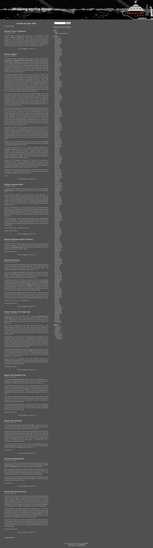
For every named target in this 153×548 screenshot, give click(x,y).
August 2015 (57, 178)
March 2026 (57, 37)
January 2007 (58, 307)
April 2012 (57, 226)
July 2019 (57, 118)
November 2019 (58, 113)
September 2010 (58, 249)
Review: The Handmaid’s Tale (15, 375)
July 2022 (57, 76)
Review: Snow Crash (11, 260)
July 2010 (57, 252)
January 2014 (58, 199)
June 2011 (57, 238)
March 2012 (57, 227)
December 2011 (58, 232)
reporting (19, 37)
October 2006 (58, 311)
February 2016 (58, 170)
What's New (57, 334)
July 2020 (57, 102)
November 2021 (58, 83)
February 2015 (58, 182)
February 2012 (58, 229)
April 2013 (57, 210)
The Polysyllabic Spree (16, 247)
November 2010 (58, 247)
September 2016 (58, 162)
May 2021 (57, 91)
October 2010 (58, 248)
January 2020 (58, 110)
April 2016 (57, 167)
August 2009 (57, 264)
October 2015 (58, 175)
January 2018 (58, 140)
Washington (14, 466)
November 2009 (58, 260)
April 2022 (57, 78)
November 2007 (58, 293)
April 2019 (57, 121)
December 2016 (58, 158)
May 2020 (57, 104)
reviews (25, 179)
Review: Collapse (10, 54)
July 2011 (57, 237)
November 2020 (58, 98)
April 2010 (57, 256)
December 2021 (58, 81)
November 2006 (58, 309)
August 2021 (57, 87)
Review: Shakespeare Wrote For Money (18, 239)
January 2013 (58, 214)
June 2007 (57, 300)
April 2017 (57, 152)
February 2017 (58, 155)
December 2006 (58, 308)
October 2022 (58, 73)
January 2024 (58, 63)
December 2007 (58, 292)
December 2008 (58, 275)
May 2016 (57, 166)
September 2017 (58, 145)
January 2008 (58, 290)
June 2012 (57, 223)
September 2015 (58, 177)
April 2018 (57, 136)
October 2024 (58, 52)
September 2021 (58, 85)
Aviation (25, 48)
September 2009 (58, 263)
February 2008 (58, 289)
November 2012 (58, 216)
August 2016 (57, 163)
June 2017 (57, 150)
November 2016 (58, 159)
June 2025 (57, 44)
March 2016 (57, 169)
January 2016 (58, 171)
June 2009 (57, 267)
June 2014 (57, 193)
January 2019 (58, 125)
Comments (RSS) (80, 545)
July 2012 (57, 222)
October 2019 (58, 114)
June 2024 (57, 58)
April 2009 (57, 270)
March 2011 (57, 241)
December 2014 (58, 185)
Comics (56, 329)
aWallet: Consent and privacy (61, 33)
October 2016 (58, 160)
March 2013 (57, 211)
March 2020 (57, 107)
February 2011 (58, 242)
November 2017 (58, 143)
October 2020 (58, 99)
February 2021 (58, 95)
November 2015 (58, 174)
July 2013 (57, 206)
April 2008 (57, 286)
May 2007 (57, 301)
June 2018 (57, 133)
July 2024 (57, 57)
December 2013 (58, 200)
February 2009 (58, 273)
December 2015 (58, 173)
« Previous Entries (9, 26)
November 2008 (58, 277)
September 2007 (58, 296)
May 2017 (57, 151)
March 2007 (57, 304)
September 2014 (58, 189)
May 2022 (57, 77)
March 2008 (57, 288)
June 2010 (57, 253)
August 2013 (57, 204)
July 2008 (57, 282)
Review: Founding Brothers (14, 459)
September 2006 (58, 312)
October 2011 (58, 234)
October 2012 (58, 218)
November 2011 (58, 233)
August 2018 (57, 130)
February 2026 (58, 39)
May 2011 (57, 240)
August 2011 (57, 236)
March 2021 (57, 93)
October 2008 (58, 278)
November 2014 (58, 186)
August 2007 (57, 297)
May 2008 (57, 285)
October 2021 (58, 84)
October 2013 (58, 201)
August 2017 (57, 147)
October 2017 (58, 144)
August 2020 (57, 100)
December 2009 (58, 259)
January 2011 (58, 244)
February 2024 (58, 62)
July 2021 (57, 88)
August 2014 (57, 191)
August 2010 (57, 251)
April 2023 (57, 70)
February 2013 (58, 212)
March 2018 (57, 137)
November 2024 (58, 51)
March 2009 (57, 271)
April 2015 (57, 181)
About (56, 32)
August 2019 (57, 117)
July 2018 (57, 132)
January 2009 (58, 274)
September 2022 (58, 74)
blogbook (58, 327)
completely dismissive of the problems (23, 60)
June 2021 (57, 89)
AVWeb (13, 37)
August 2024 (57, 55)
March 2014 (57, 196)
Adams (46, 465)
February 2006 (58, 322)
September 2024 (58, 54)
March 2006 (57, 320)
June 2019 (57, 119)
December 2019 (58, 111)
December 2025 (58, 42)
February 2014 (58, 197)
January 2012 (58, 230)
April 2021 (57, 92)
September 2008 (58, 279)
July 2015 (57, 180)
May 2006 (57, 318)
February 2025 (58, 48)
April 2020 (57, 106)
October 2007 (58, 294)
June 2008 (57, 283)
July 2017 (57, 148)
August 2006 (57, 314)
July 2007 (57, 298)
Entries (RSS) (71, 545)
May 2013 (57, 208)
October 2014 (58, 188)
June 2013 (57, 207)
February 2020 (58, 109)
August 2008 (57, 281)
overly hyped (7, 60)
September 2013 (58, 203)
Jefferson (6, 466)
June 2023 (57, 69)
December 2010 (58, 245)
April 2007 (57, 303)
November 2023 (58, 65)
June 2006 (57, 316)
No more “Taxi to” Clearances (15, 31)
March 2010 (57, 257)
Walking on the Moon (32, 9)
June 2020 (57, 103)
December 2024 (58, 50)
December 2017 (58, 141)
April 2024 (57, 61)
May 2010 (57, 255)
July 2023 (57, 68)
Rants (56, 332)
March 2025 (57, 47)
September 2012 (58, 219)
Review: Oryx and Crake (13, 421)
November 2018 (58, 126)
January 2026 (58, 40)
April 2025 (57, 46)
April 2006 (57, 319)
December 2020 (58, 96)
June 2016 (57, 165)
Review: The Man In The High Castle (17, 312)
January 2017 (58, 156)
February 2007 (58, 305)
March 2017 (57, 154)
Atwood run (40, 379)
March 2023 (57, 72)
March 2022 (57, 80)
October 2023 (58, 66)
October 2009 (58, 262)
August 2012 (57, 221)
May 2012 (57, 225)
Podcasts (59, 338)
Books (58, 337)
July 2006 (57, 315)
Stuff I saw (57, 333)
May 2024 (57, 59)
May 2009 (57, 268)
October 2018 (58, 128)
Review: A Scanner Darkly (13, 184)
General (56, 330)
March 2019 (57, 122)
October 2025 (58, 43)
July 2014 (57, 192)
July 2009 (57, 266)
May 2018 (57, 134)
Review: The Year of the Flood (15, 491)
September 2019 (58, 115)
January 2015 (58, 184)
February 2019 (58, 124)
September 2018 (58, 129)
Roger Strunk (83, 544)
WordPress (86, 543)
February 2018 (58, 139)
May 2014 (57, 195)
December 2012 (58, 215)
